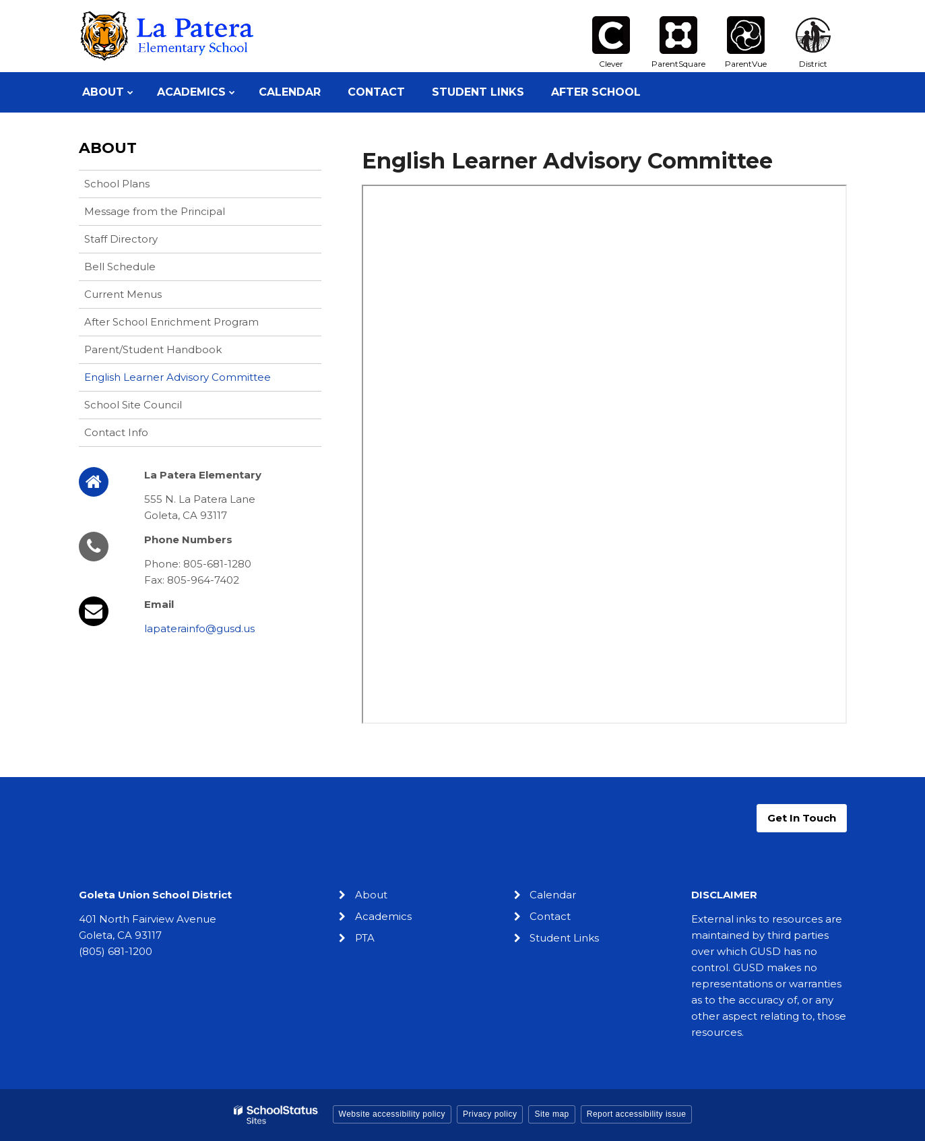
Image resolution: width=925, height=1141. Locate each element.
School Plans (117, 183)
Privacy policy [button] (490, 1114)
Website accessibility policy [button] (392, 1114)
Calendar (553, 894)
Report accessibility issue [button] (637, 1114)
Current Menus (123, 294)
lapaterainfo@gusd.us (199, 628)
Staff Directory (121, 239)
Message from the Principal (154, 211)
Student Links (564, 937)
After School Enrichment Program (171, 321)
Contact (550, 916)
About (108, 148)
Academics (383, 916)
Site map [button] (551, 1114)
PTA (365, 937)
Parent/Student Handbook (153, 349)
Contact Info (116, 432)
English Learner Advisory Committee (177, 377)
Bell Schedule (120, 266)
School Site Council (133, 404)
